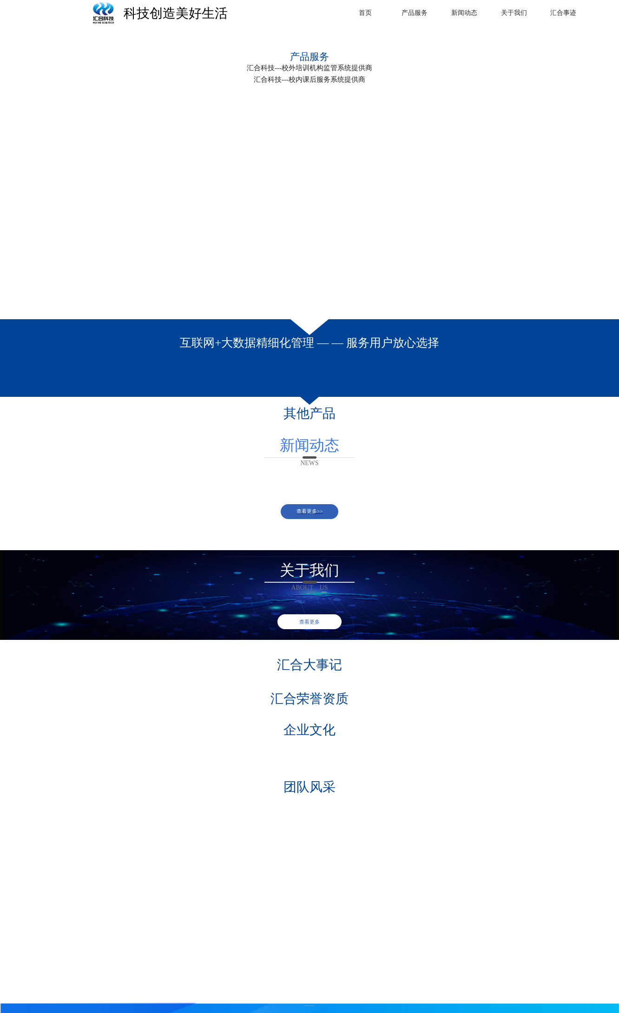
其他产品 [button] (309, 413)
